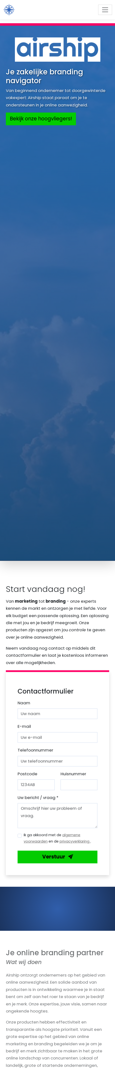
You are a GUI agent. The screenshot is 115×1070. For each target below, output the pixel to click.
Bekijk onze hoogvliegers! (41, 118)
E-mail (24, 729)
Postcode (27, 777)
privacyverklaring (75, 844)
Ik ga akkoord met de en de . (57, 841)
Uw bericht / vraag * (38, 800)
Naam (24, 706)
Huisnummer (73, 777)
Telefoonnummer (35, 753)
